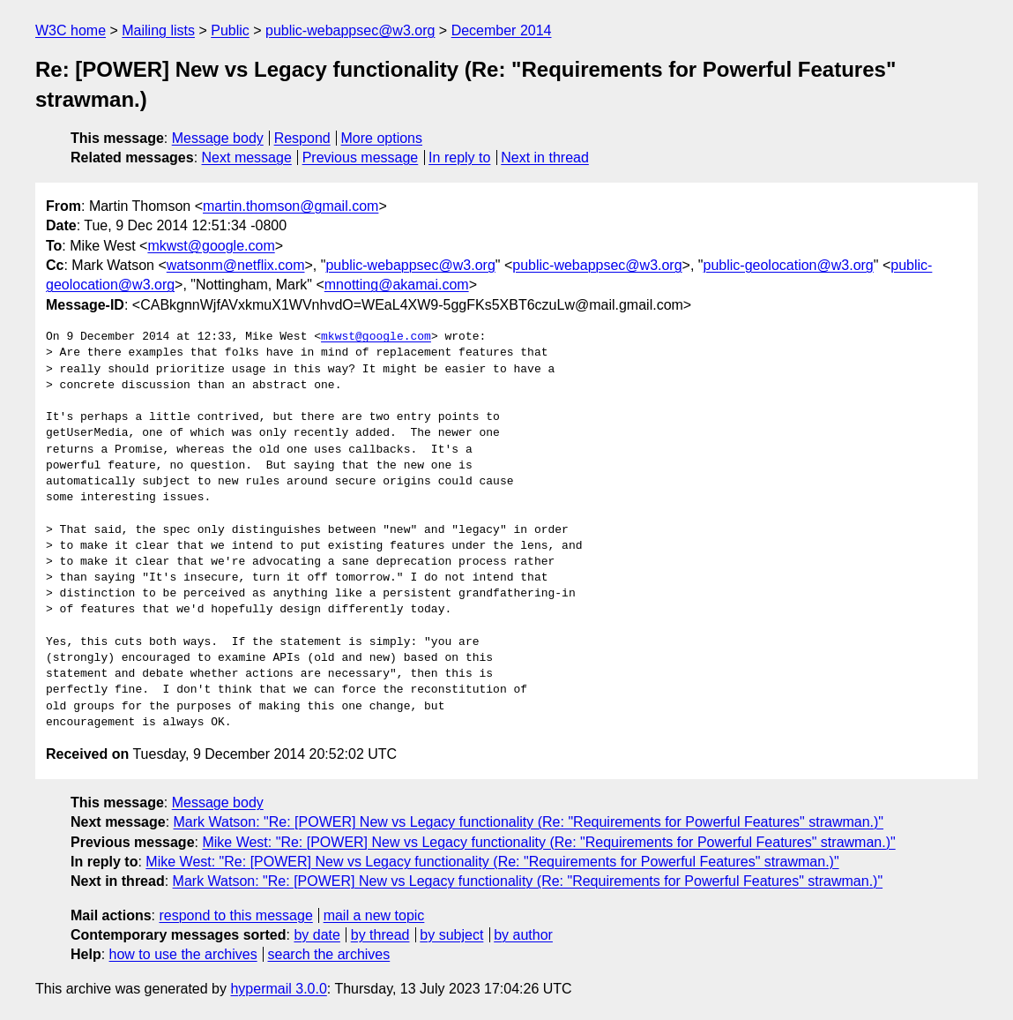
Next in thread (545, 157)
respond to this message (235, 915)
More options (382, 138)
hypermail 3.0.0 (278, 988)
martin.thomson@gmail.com (290, 206)
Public (230, 30)
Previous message (360, 157)
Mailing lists (158, 30)
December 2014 (501, 30)
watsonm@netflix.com (236, 265)
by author (523, 934)
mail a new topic (374, 915)
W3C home (70, 30)
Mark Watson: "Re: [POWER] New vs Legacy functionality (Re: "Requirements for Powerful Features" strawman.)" (529, 821)
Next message (247, 157)
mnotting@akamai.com (396, 284)
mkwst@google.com (210, 245)
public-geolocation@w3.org (789, 265)
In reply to (459, 157)
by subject (451, 934)
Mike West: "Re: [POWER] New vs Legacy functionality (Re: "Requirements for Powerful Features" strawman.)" (548, 842)
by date (316, 934)
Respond (302, 138)
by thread (380, 934)
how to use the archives (183, 954)
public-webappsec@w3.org (350, 30)
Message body (218, 138)
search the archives (329, 954)
